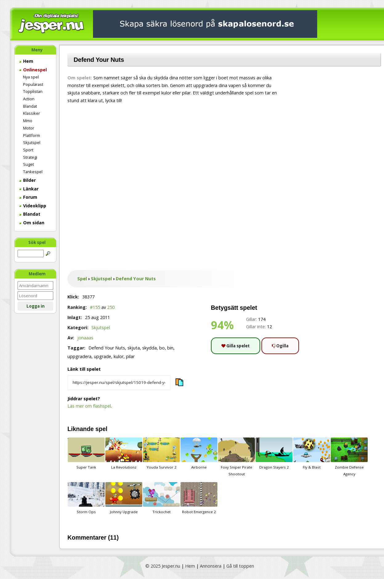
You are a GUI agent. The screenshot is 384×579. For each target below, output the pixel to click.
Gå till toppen (240, 566)
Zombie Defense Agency (349, 456)
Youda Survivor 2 (161, 453)
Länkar (28, 189)
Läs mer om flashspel (89, 406)
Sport (28, 150)
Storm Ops (86, 498)
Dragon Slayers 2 (274, 453)
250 (111, 307)
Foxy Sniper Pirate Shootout (236, 456)
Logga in (35, 306)
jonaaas (85, 338)
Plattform (31, 135)
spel (101, 428)
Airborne (198, 453)
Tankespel (32, 171)
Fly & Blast (311, 453)
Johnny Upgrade (123, 498)
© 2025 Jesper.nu (162, 566)
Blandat (30, 106)
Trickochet (161, 498)
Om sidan (31, 223)
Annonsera (210, 566)
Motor (28, 128)
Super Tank (86, 453)
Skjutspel (31, 142)
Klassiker (31, 113)
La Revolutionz (123, 453)
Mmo (27, 120)
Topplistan (32, 91)
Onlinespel (33, 70)
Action (28, 99)
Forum (28, 197)
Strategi (30, 157)
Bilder (27, 180)
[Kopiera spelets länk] (118, 382)
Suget (28, 164)
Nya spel (31, 77)
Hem (26, 61)
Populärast (33, 84)
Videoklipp (32, 206)
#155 (95, 307)
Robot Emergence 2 (198, 498)
